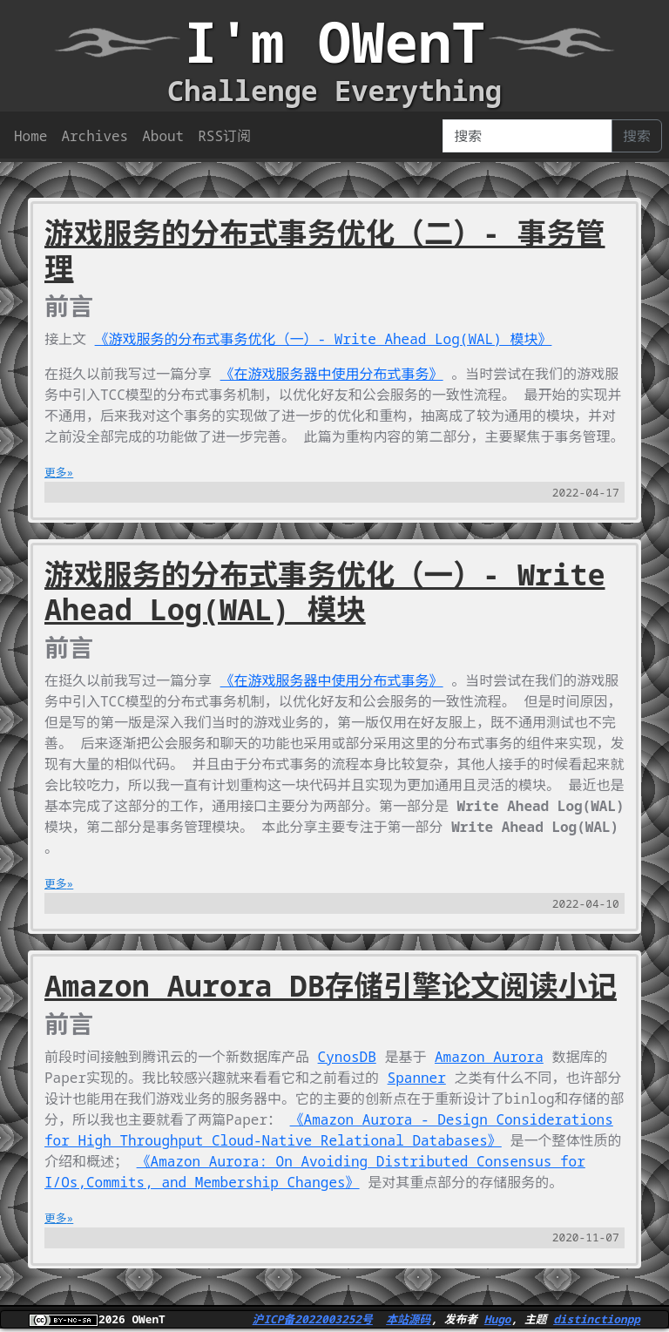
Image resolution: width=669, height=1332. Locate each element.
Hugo (497, 1319)
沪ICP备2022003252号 (313, 1319)
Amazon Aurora (489, 1056)
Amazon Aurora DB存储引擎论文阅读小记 (330, 985)
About (163, 135)
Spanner (417, 1077)
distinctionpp (596, 1319)
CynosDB (347, 1056)
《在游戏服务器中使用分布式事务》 (331, 373)
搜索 (637, 135)
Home (30, 135)
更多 (55, 472)
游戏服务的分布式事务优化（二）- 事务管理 (324, 250)
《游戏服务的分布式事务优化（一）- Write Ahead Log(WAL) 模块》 (323, 338)
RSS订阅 (224, 135)
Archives (94, 135)
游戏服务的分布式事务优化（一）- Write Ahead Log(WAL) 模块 (324, 591)
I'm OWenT (334, 41)
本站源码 (408, 1319)
